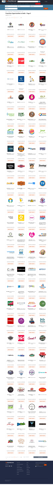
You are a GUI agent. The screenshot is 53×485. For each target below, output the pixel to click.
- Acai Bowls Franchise (32, 378)
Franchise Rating (27, 3)
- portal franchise (45, 188)
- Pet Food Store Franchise (43, 395)
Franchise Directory (8, 3)
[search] (27, 1)
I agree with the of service (39, 467)
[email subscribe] (40, 466)
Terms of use (28, 473)
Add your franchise (38, 3)
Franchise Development (32, 3)
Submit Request (10, 36)
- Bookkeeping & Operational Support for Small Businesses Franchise (10, 258)
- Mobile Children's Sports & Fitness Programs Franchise (42, 241)
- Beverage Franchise (22, 102)
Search (46, 8)
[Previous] (6, 17)
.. (19, 17)
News (27, 465)
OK (45, 465)
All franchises (18, 463)
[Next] (6, 19)
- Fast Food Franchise (22, 29)
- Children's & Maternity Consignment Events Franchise (32, 258)
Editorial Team (28, 468)
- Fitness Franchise (11, 29)
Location (12, 3)
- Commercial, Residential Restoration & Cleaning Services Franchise (11, 362)
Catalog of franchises (19, 468)
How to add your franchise (20, 465)
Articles (27, 463)
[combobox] (11, 6)
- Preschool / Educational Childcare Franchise (32, 448)
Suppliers (18, 473)
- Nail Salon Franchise (32, 413)
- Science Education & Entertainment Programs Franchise (11, 379)
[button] (45, 2)
